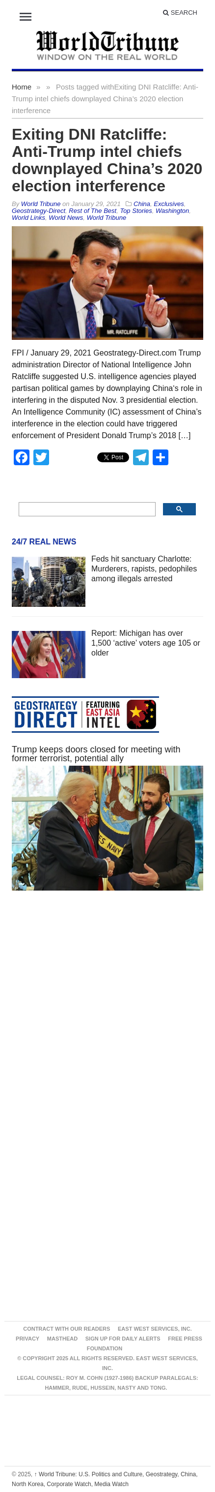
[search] (86, 509)
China (142, 204)
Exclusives (169, 204)
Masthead (62, 1339)
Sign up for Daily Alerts (123, 1339)
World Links (28, 217)
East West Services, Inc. (155, 1329)
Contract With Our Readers (66, 1329)
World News (66, 217)
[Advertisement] (96, 1015)
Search (180, 12)
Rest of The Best (92, 210)
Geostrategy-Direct (38, 210)
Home (21, 87)
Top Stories (136, 210)
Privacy (27, 1339)
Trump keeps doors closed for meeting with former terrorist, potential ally (96, 754)
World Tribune (106, 217)
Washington (172, 210)
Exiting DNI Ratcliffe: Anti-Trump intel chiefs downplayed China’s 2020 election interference (107, 160)
